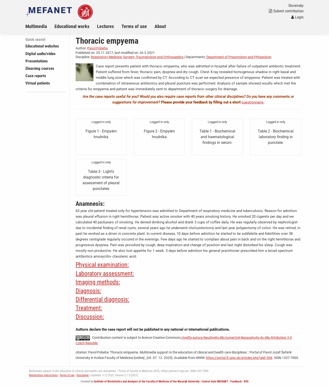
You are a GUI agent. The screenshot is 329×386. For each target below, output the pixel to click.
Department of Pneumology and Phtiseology (238, 57)
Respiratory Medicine (106, 57)
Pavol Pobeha (97, 48)
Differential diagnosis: (102, 299)
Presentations (36, 61)
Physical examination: (102, 264)
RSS (246, 381)
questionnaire (252, 102)
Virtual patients (37, 83)
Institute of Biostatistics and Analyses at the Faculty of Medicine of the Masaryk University (146, 381)
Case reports (35, 75)
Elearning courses (39, 68)
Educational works (71, 26)
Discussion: (90, 316)
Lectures (105, 26)
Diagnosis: (88, 290)
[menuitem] (39, 26)
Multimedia (36, 26)
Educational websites (42, 46)
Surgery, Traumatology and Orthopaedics (153, 57)
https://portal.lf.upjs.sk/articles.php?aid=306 (239, 358)
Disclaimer (83, 375)
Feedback (236, 381)
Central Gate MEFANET (215, 381)
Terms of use (134, 26)
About (160, 26)
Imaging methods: (98, 282)
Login (297, 17)
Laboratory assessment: (105, 273)
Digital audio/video (40, 53)
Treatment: (89, 307)
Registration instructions (43, 375)
